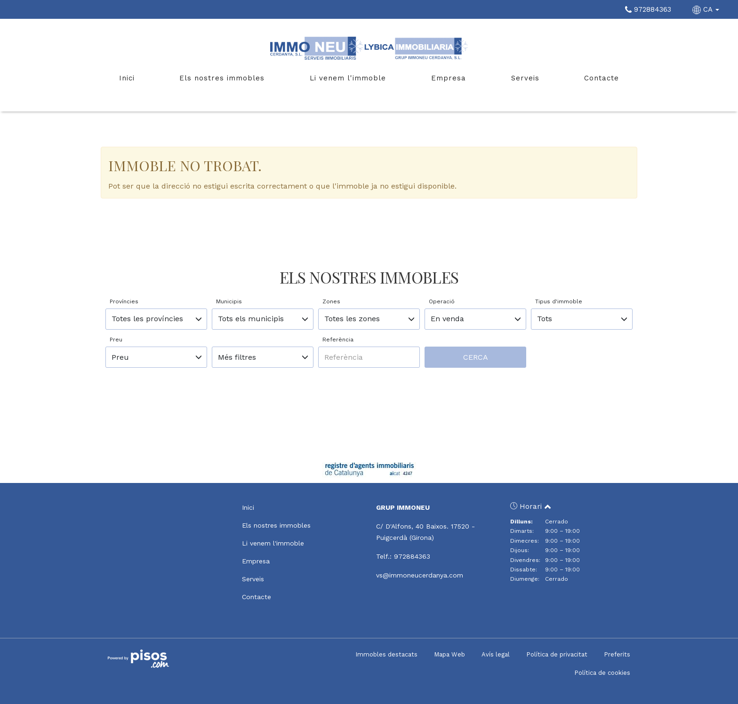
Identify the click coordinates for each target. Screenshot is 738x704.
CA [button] (707, 9)
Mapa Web (449, 654)
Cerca (475, 357)
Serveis (525, 78)
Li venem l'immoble (348, 78)
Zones (331, 301)
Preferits (617, 654)
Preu (116, 339)
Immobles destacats (386, 654)
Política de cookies (602, 672)
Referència (337, 339)
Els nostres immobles (222, 78)
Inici (127, 78)
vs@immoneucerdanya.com (419, 575)
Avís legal (495, 654)
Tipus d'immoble (558, 301)
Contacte (601, 78)
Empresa (448, 78)
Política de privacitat (556, 654)
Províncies (124, 301)
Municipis (229, 301)
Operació (442, 301)
